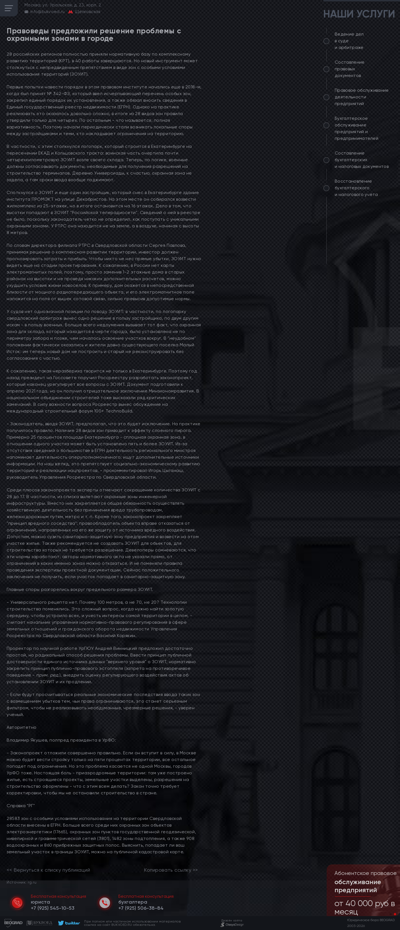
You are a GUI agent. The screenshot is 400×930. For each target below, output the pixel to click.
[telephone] (52, 908)
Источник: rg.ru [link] (21, 882)
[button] (390, 914)
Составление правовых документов (350, 68)
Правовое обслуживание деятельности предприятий (362, 97)
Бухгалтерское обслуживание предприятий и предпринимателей (356, 128)
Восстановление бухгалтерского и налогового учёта (356, 187)
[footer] (68, 923)
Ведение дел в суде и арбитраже (349, 40)
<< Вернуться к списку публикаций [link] (48, 869)
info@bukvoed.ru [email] (47, 12)
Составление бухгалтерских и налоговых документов (362, 159)
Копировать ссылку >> (171, 869)
